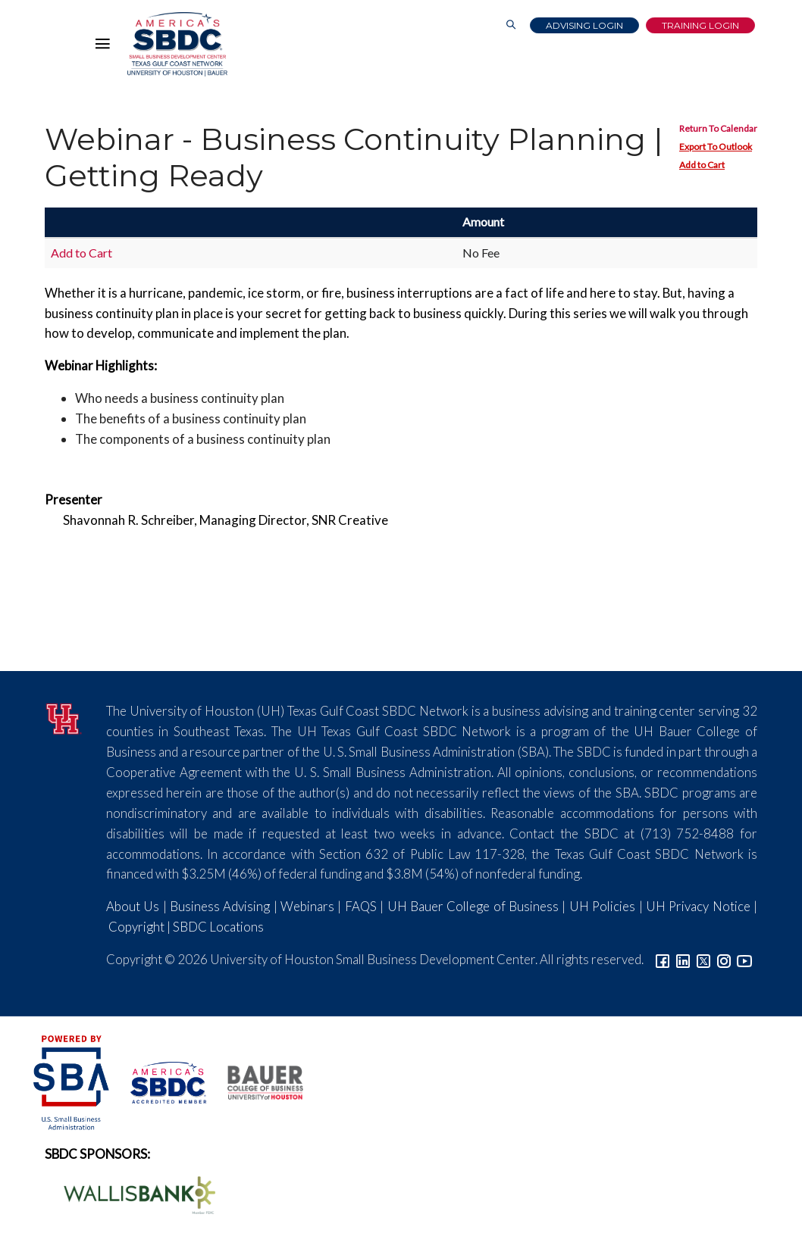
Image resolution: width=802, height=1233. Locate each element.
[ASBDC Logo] (159, 1080)
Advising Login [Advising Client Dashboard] (584, 25)
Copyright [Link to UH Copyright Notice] (136, 927)
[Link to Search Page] (511, 25)
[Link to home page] (177, 44)
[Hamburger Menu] (106, 47)
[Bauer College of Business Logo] (255, 1080)
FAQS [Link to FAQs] (361, 906)
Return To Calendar (718, 128)
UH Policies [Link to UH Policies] (602, 906)
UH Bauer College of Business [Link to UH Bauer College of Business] (473, 906)
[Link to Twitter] (703, 959)
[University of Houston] (64, 717)
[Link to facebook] (662, 959)
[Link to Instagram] (724, 959)
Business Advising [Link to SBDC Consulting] (220, 906)
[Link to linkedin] (683, 959)
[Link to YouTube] (744, 959)
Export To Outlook (715, 146)
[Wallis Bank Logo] (131, 1193)
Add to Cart (702, 164)
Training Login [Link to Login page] (700, 25)
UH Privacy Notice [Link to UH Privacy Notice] (698, 906)
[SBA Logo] (72, 1080)
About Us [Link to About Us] (132, 906)
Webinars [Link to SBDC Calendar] (307, 906)
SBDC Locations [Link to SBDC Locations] (218, 927)
